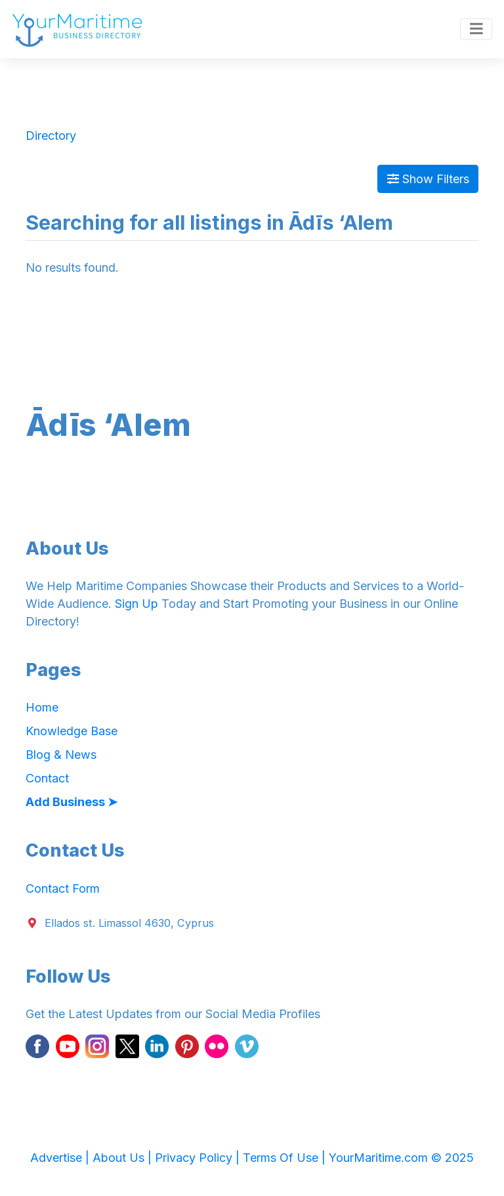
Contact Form (63, 888)
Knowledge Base (71, 731)
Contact (47, 778)
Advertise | (61, 1157)
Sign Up (136, 603)
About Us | (124, 1157)
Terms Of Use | (286, 1157)
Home (42, 707)
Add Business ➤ (71, 802)
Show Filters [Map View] (428, 179)
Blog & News (61, 754)
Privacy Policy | (199, 1157)
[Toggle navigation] (476, 29)
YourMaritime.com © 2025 (401, 1157)
